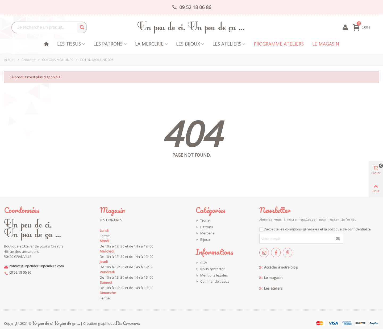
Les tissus (69, 43)
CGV (201, 263)
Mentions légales (211, 275)
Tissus (203, 221)
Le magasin (325, 43)
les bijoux (188, 43)
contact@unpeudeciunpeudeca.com (36, 266)
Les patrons (108, 43)
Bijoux (202, 239)
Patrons (204, 227)
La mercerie (149, 43)
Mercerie (205, 233)
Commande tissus (212, 281)
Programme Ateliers (279, 43)
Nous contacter (210, 269)
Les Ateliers (227, 43)
